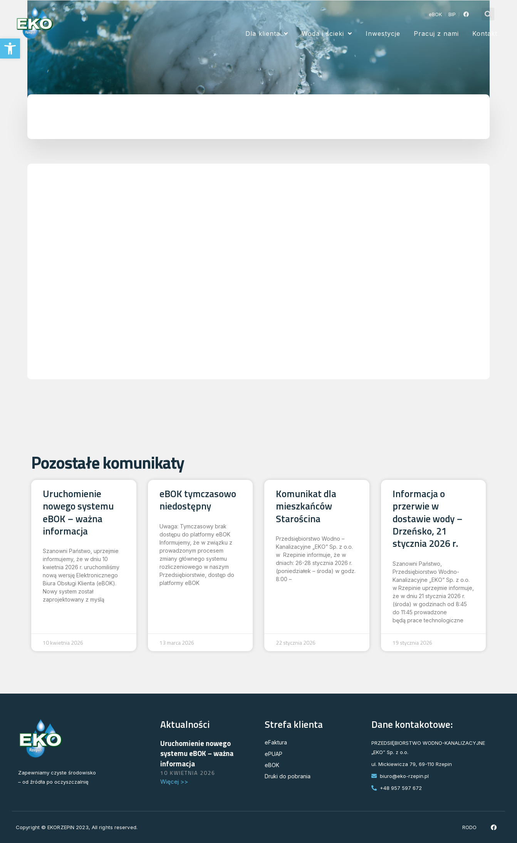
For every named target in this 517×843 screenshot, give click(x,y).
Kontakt (484, 33)
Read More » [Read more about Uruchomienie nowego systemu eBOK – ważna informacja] (64, 608)
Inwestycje (383, 33)
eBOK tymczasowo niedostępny (197, 499)
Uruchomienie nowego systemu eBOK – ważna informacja (78, 512)
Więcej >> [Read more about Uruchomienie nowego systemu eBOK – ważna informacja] (174, 781)
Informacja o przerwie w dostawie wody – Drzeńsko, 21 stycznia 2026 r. (428, 518)
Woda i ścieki (327, 33)
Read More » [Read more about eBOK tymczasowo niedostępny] (181, 591)
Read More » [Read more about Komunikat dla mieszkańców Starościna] (297, 588)
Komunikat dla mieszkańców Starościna (306, 506)
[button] (10, 49)
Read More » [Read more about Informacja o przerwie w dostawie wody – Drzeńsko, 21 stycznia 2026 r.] (414, 629)
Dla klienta (266, 33)
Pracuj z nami (436, 33)
